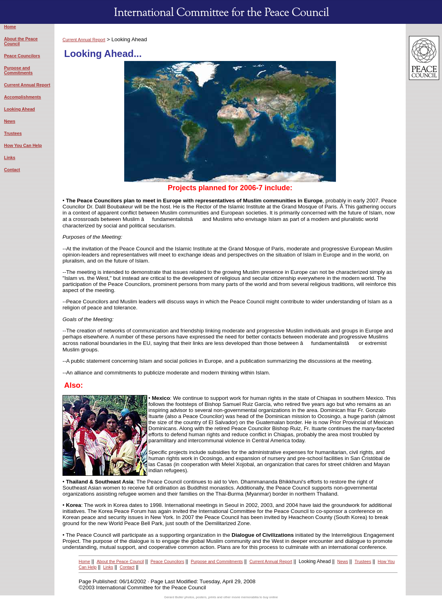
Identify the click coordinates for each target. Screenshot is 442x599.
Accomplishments (22, 97)
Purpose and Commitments (18, 70)
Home (10, 26)
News (9, 121)
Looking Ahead (19, 109)
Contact (12, 169)
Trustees (13, 133)
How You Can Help (23, 145)
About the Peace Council (120, 561)
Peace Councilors (22, 55)
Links (9, 157)
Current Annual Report (27, 84)
